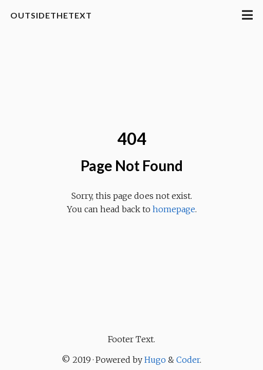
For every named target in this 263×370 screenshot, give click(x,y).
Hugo (155, 360)
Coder (188, 360)
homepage (174, 209)
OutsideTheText (51, 15)
